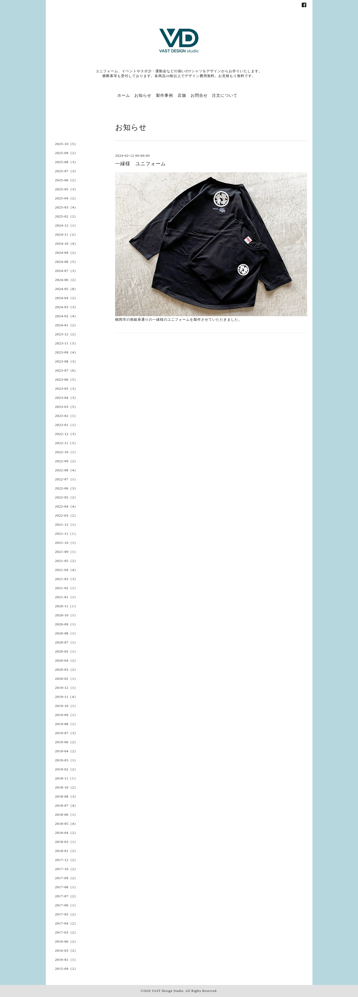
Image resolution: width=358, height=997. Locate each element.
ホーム (123, 95)
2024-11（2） (66, 234)
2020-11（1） (66, 606)
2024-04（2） (66, 298)
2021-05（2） (66, 561)
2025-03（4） (66, 207)
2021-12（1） (66, 524)
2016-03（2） (66, 950)
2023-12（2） (66, 334)
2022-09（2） (66, 461)
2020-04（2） (66, 660)
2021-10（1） (66, 543)
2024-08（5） (66, 262)
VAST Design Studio (167, 991)
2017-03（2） (66, 932)
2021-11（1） (66, 534)
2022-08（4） (66, 470)
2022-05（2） (66, 497)
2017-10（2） (66, 869)
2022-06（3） (66, 488)
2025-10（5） (66, 144)
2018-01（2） (66, 851)
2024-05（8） (66, 289)
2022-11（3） (66, 443)
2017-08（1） (66, 887)
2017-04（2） (66, 923)
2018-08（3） (66, 796)
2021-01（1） (66, 597)
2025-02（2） (66, 216)
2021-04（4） (66, 570)
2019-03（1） (66, 760)
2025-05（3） (66, 189)
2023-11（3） (66, 343)
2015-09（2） (66, 969)
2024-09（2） (66, 253)
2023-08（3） (66, 361)
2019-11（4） (66, 697)
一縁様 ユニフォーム (140, 163)
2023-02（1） (66, 416)
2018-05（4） (66, 824)
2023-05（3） (66, 389)
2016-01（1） (66, 960)
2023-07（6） (66, 370)
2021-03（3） (66, 579)
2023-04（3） (66, 398)
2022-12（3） (66, 434)
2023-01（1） (66, 425)
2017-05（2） (66, 914)
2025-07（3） (66, 171)
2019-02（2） (66, 769)
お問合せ (199, 95)
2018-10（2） (66, 787)
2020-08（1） (66, 633)
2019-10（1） (66, 706)
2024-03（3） (66, 307)
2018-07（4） (66, 805)
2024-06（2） (66, 280)
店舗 (182, 95)
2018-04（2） (66, 833)
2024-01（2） (66, 325)
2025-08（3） (66, 162)
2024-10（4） (66, 244)
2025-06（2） (66, 180)
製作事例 (164, 95)
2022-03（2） (66, 515)
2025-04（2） (66, 198)
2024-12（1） (66, 225)
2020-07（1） (66, 642)
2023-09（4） (66, 352)
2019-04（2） (66, 751)
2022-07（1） (66, 479)
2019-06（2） (66, 742)
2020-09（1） (66, 624)
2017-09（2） (66, 878)
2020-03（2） (66, 670)
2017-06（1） (66, 905)
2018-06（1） (66, 815)
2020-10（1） (66, 615)
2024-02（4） (66, 316)
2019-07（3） (66, 733)
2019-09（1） (66, 715)
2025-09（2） (66, 153)
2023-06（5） (66, 379)
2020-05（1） (66, 651)
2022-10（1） (66, 452)
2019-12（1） (66, 688)
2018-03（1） (66, 842)
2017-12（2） (66, 860)
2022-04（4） (66, 506)
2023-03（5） (66, 407)
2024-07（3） (66, 271)
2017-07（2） (66, 896)
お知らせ (142, 95)
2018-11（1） (66, 778)
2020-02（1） (66, 679)
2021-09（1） (66, 552)
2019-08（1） (66, 724)
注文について (225, 95)
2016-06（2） (66, 941)
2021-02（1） (66, 588)
